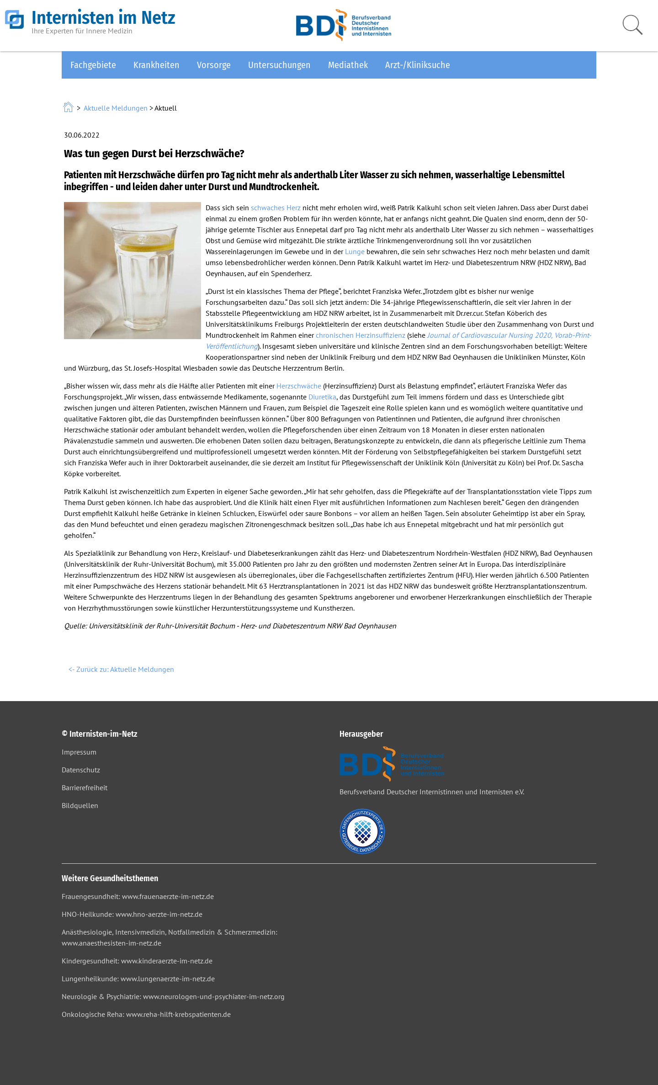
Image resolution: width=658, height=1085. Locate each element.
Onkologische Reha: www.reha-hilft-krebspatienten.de (146, 1014)
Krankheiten (156, 64)
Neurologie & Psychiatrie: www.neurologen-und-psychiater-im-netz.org (173, 996)
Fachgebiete (93, 64)
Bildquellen (80, 805)
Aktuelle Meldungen (116, 107)
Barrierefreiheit (84, 787)
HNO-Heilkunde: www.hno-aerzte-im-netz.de (132, 914)
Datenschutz (81, 769)
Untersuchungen (279, 64)
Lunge (355, 251)
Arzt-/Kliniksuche (417, 64)
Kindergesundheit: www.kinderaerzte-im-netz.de (137, 960)
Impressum (79, 751)
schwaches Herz (276, 207)
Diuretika (322, 396)
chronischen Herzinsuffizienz (360, 335)
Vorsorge (214, 64)
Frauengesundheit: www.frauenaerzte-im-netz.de (138, 896)
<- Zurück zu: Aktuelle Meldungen (121, 669)
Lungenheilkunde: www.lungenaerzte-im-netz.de (138, 978)
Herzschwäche (298, 385)
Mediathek (348, 64)
